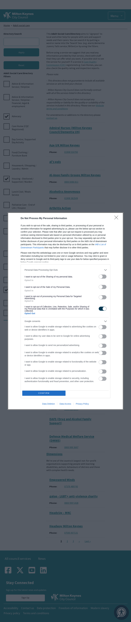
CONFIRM (43, 393)
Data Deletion (48, 404)
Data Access (65, 404)
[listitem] (65, 270)
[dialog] (65, 311)
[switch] (102, 277)
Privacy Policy (82, 404)
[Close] (117, 218)
